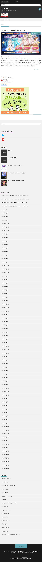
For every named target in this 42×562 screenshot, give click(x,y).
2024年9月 (4, 276)
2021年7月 (4, 405)
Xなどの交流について (14, 552)
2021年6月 (4, 409)
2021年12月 (4, 388)
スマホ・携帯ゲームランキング (7, 81)
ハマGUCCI (24, 206)
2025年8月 (4, 237)
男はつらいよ (5, 527)
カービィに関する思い (12, 157)
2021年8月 (4, 402)
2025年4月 (4, 251)
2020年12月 (4, 430)
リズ (21, 56)
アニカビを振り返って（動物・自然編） (16, 180)
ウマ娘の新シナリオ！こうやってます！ (16, 165)
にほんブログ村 (7, 77)
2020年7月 (4, 447)
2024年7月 (4, 283)
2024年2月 (4, 297)
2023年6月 (4, 325)
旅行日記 (4, 524)
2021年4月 (4, 416)
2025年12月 (4, 223)
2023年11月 (4, 307)
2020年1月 (4, 468)
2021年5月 (4, 412)
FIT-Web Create (18, 558)
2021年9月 (4, 398)
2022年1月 (4, 384)
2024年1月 (4, 300)
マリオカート (5, 513)
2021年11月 (4, 391)
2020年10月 (4, 437)
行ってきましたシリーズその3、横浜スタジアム (12, 195)
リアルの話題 (5, 520)
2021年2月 (4, 423)
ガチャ (9, 56)
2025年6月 (4, 244)
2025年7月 (4, 241)
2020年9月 (4, 440)
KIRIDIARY (5, 8)
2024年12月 (4, 265)
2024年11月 (4, 269)
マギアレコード (37, 33)
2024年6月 (4, 286)
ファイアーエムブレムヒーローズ (9, 503)
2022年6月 (4, 367)
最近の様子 (10, 150)
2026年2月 (4, 216)
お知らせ (4, 492)
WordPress (29, 558)
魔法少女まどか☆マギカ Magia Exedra (10, 534)
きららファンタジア (6, 496)
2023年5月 (4, 328)
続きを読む (36, 69)
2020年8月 (4, 444)
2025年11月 (4, 227)
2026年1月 (4, 220)
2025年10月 (4, 230)
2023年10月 (4, 311)
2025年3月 (4, 255)
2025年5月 (4, 248)
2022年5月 (4, 370)
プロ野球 (4, 506)
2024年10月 (4, 272)
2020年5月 (4, 454)
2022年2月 (4, 381)
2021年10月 (4, 395)
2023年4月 (4, 332)
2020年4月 (4, 458)
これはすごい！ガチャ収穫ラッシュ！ (13, 30)
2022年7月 (4, 363)
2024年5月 (4, 290)
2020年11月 (4, 433)
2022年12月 (4, 346)
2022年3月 (4, 377)
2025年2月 (4, 258)
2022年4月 (4, 374)
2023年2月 (4, 339)
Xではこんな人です (33, 551)
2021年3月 (4, 419)
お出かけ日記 (5, 489)
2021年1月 (4, 426)
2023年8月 (4, 318)
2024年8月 (4, 279)
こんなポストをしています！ (26, 552)
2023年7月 (4, 321)
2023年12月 (4, 304)
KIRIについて (7, 551)
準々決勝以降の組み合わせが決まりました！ (11, 202)
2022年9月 (4, 356)
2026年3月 (4, 213)
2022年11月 (4, 349)
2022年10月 (4, 353)
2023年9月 (4, 314)
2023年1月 (4, 342)
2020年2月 (4, 465)
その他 (3, 499)
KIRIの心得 (13, 551)
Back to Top (21, 546)
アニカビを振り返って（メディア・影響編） (17, 173)
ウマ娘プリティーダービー (7, 485)
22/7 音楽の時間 (5, 478)
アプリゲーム (5, 482)
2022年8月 (4, 360)
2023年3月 (4, 335)
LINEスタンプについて (23, 551)
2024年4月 (4, 293)
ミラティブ (4, 517)
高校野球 (4, 531)
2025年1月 (4, 262)
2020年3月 (4, 461)
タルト (12, 56)
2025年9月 (4, 234)
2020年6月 (4, 451)
